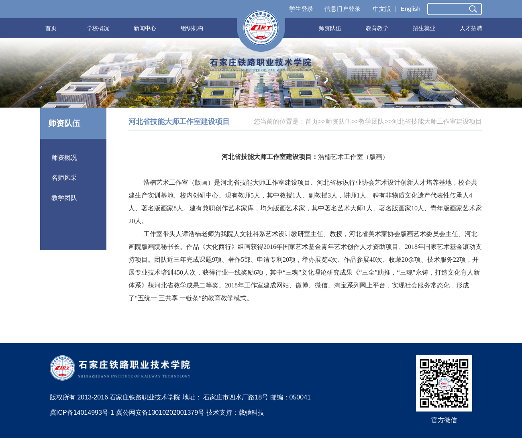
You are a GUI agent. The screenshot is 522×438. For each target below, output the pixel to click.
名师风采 (64, 177)
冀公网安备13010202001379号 (160, 412)
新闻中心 (145, 28)
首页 (51, 28)
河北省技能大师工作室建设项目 (437, 121)
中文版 (382, 8)
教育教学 (377, 28)
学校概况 (98, 28)
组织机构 (192, 28)
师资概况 (64, 157)
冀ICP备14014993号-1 (82, 412)
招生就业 (424, 28)
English (410, 8)
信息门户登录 (342, 8)
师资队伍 (330, 28)
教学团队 (64, 197)
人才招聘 (471, 28)
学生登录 (301, 8)
